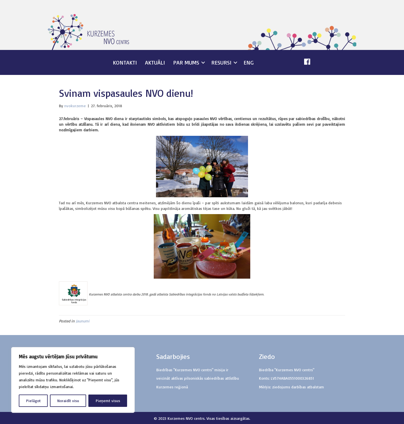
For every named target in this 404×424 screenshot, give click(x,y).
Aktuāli (155, 62)
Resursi (221, 62)
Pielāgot (33, 400)
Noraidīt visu (68, 400)
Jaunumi (82, 320)
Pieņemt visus (108, 400)
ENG (249, 62)
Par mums (186, 62)
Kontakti (125, 62)
